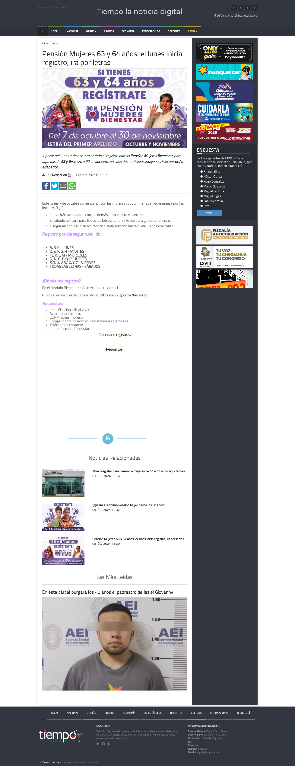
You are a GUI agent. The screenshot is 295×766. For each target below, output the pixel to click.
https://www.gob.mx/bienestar (124, 295)
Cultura (196, 713)
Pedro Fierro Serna (207, 734)
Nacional (72, 31)
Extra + (193, 31)
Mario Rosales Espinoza (205, 738)
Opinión (91, 31)
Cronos (109, 31)
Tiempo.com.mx (51, 762)
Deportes (174, 31)
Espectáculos (151, 31)
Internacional (219, 713)
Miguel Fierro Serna (207, 731)
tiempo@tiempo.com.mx (204, 752)
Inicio (45, 43)
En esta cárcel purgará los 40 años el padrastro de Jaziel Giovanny (107, 592)
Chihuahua (197, 748)
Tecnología (244, 713)
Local (55, 31)
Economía (128, 31)
